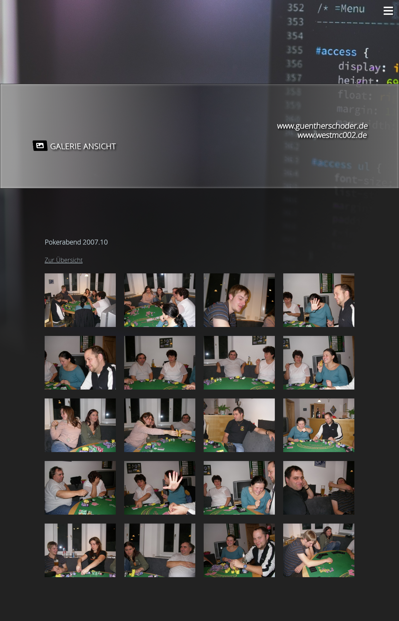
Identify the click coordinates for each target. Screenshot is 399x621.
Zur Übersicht (64, 260)
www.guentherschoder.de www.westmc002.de (321, 130)
